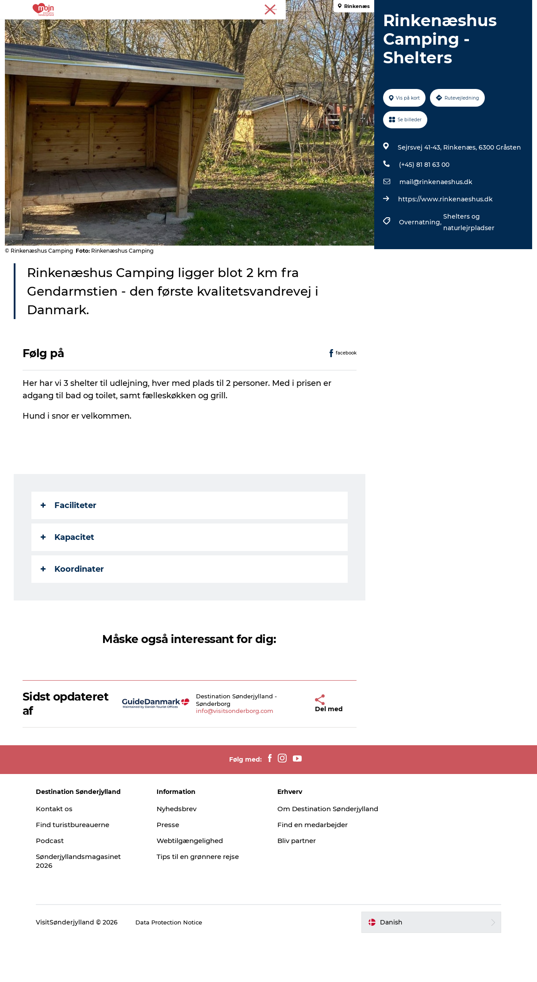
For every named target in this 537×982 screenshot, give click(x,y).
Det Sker (296, 28)
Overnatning (248, 28)
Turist (465, 8)
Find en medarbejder (315, 876)
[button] (294, 746)
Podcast (74, 882)
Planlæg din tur (391, 28)
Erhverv (492, 8)
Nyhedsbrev (190, 851)
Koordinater (76, 611)
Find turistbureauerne (100, 867)
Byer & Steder (191, 28)
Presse (519, 8)
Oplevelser (138, 28)
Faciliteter (72, 547)
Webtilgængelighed (205, 882)
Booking (338, 28)
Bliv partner (298, 892)
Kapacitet (71, 579)
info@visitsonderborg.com (226, 753)
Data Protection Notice (196, 964)
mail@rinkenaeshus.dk (434, 224)
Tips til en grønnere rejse (213, 898)
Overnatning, (419, 264)
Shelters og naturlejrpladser (467, 264)
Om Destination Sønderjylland (305, 855)
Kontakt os (79, 851)
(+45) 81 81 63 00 (422, 207)
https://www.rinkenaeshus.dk (443, 241)
